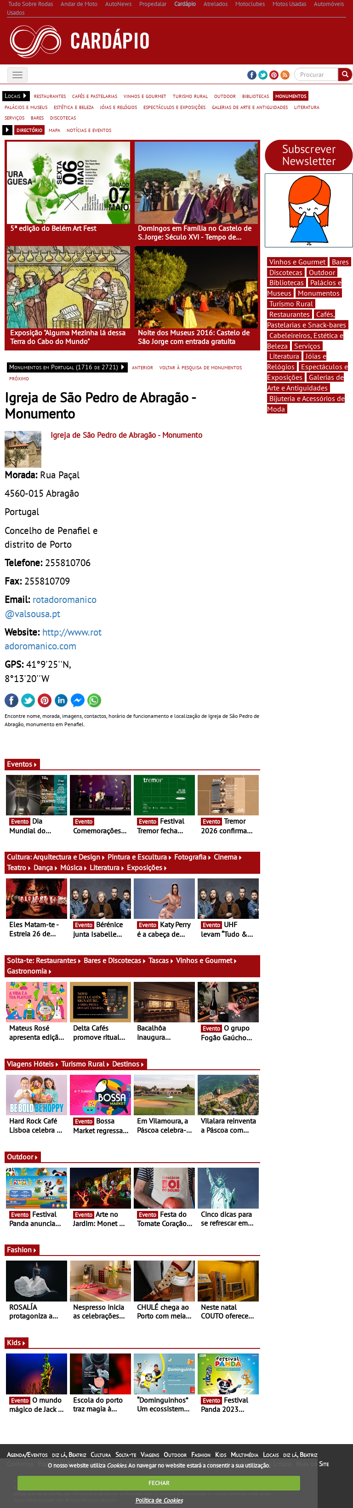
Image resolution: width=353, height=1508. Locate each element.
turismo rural (190, 96)
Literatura (107, 867)
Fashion (22, 1249)
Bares (340, 261)
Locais (271, 1455)
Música (74, 867)
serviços (14, 117)
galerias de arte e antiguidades (250, 107)
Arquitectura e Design (69, 856)
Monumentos (319, 293)
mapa (54, 130)
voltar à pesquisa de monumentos (200, 367)
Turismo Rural (85, 1063)
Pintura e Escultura (140, 856)
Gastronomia (29, 970)
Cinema (228, 856)
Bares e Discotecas (115, 960)
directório (29, 130)
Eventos (22, 763)
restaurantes (50, 96)
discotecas (63, 117)
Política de (159, 1500)
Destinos (128, 1063)
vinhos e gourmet (145, 96)
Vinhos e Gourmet (207, 960)
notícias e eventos (89, 130)
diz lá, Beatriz (69, 1455)
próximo (19, 378)
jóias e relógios (118, 107)
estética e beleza (74, 107)
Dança (46, 867)
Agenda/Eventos (27, 1455)
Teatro (19, 867)
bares (37, 117)
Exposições (147, 867)
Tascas (161, 960)
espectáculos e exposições (174, 107)
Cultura (101, 1455)
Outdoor (23, 1156)
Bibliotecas (286, 282)
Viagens (150, 1455)
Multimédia (244, 1455)
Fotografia (193, 856)
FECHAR (159, 1483)
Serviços (307, 345)
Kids (16, 1342)
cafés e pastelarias (94, 96)
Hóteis (46, 1063)
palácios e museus (26, 107)
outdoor (225, 96)
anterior (142, 367)
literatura (306, 107)
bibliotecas (255, 96)
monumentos (290, 96)
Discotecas (285, 272)
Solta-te (125, 1455)
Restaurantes (59, 960)
